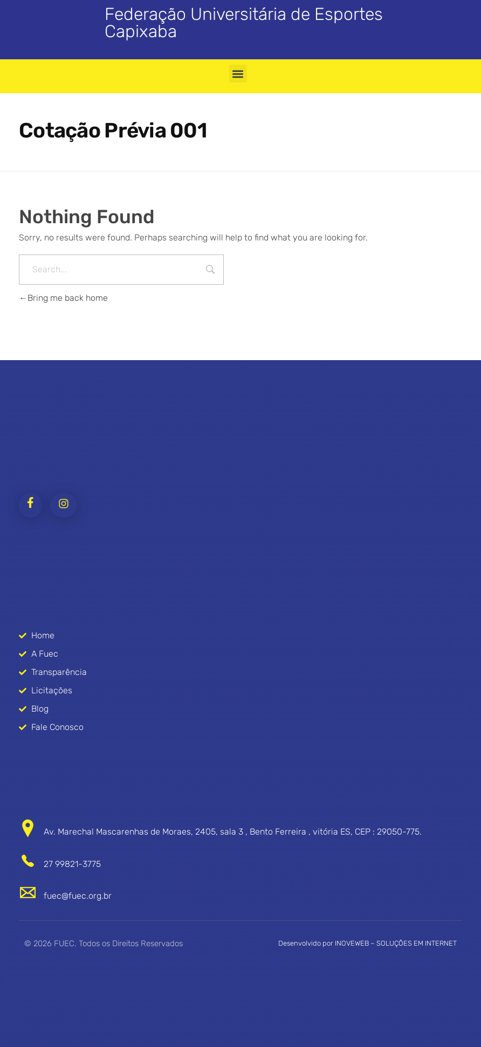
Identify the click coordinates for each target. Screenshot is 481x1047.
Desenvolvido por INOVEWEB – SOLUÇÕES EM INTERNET (367, 943)
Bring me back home (63, 298)
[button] (238, 73)
